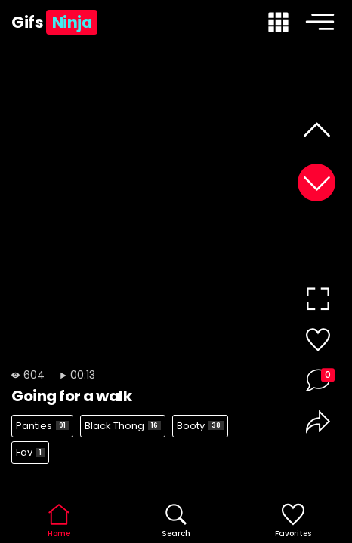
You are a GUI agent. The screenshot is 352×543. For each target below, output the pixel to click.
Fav (30, 452)
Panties (42, 426)
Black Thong (123, 426)
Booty (200, 426)
